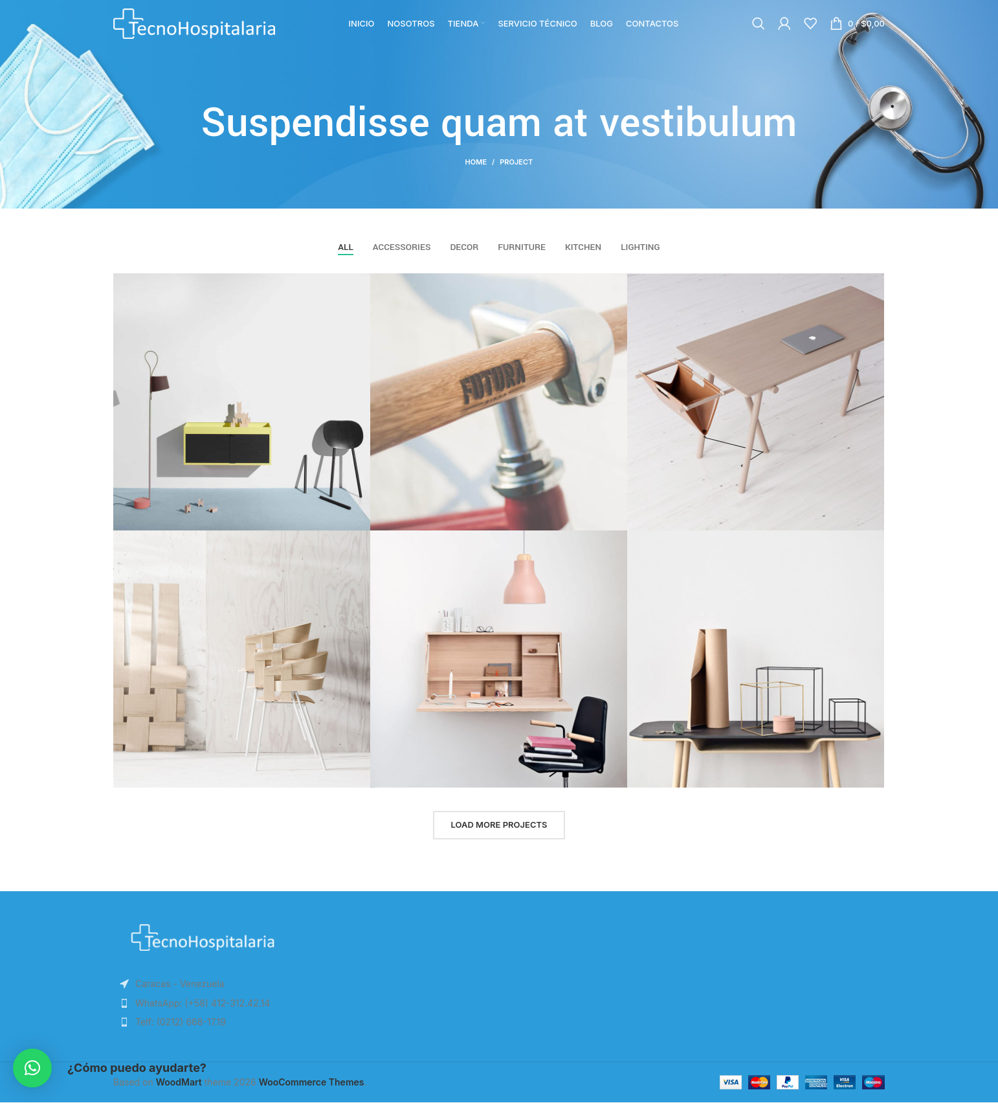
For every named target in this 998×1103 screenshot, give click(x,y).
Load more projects (498, 825)
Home (476, 161)
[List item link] (202, 1004)
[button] (32, 1068)
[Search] (758, 29)
